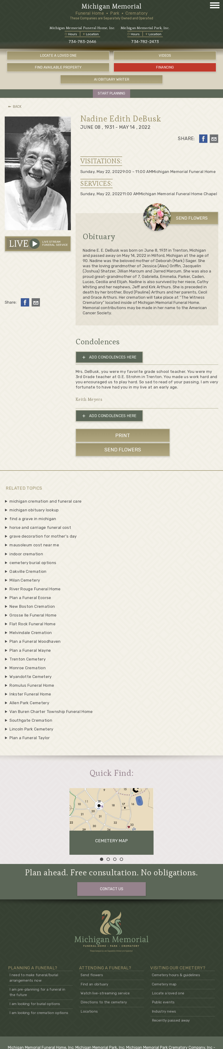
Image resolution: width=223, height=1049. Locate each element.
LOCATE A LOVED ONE (58, 56)
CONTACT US (111, 853)
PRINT (110, 436)
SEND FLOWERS (184, 218)
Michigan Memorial (111, 6)
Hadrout (125, 1037)
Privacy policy (211, 1042)
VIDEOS (165, 56)
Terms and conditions (183, 1042)
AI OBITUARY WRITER (111, 80)
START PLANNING (111, 93)
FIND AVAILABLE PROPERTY (58, 68)
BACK (14, 107)
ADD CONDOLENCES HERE (109, 357)
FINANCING (165, 68)
